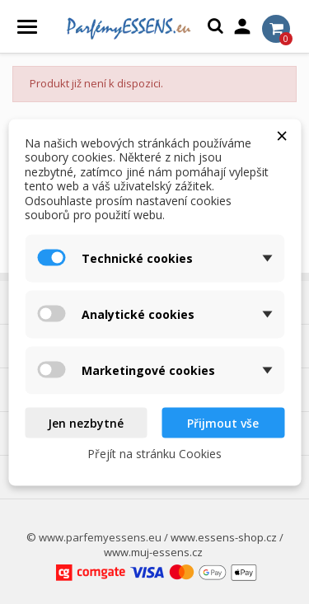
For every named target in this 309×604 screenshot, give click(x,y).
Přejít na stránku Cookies (154, 453)
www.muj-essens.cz (153, 552)
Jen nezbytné (86, 422)
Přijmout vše (223, 422)
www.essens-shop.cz (224, 537)
